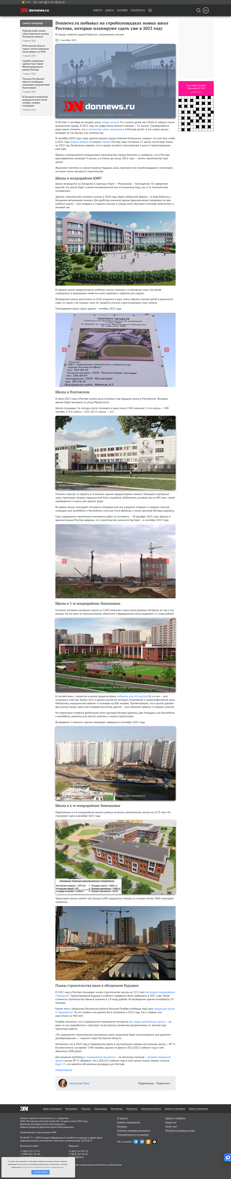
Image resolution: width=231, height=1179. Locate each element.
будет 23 (60, 1064)
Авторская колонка (151, 1108)
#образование (63, 1070)
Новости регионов (198, 1108)
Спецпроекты (138, 10)
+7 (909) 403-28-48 (30, 1154)
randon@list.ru (76, 1157)
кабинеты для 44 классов (132, 696)
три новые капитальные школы (147, 1021)
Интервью (122, 10)
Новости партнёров (175, 1108)
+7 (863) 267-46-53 (78, 1154)
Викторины (117, 1108)
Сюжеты (109, 10)
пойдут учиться (110, 122)
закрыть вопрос (79, 141)
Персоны (86, 1108)
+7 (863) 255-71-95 (30, 1151)
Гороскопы (131, 1108)
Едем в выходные (52, 1108)
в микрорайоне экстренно (99, 1057)
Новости (97, 10)
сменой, (106, 141)
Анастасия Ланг (73, 1083)
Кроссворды (100, 1108)
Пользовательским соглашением (31, 1167)
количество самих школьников (106, 129)
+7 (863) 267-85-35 (78, 1151)
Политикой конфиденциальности (53, 1167)
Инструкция (71, 1108)
